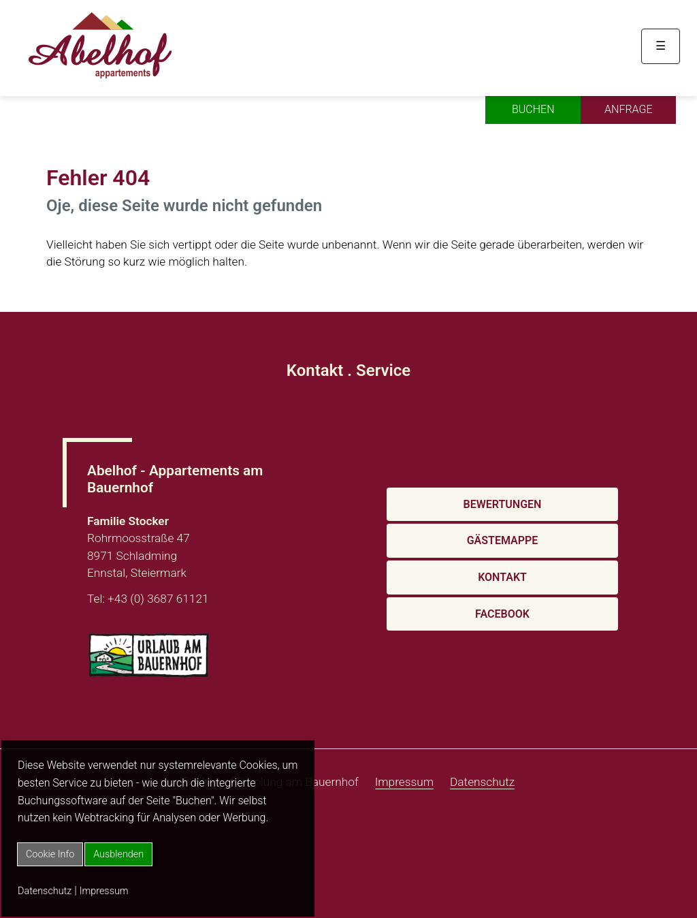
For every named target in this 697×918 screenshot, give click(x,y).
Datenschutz (44, 891)
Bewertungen (503, 504)
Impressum (104, 891)
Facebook (502, 613)
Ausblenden (118, 854)
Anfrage (628, 109)
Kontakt (502, 577)
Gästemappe (502, 540)
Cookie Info (50, 854)
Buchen (533, 109)
